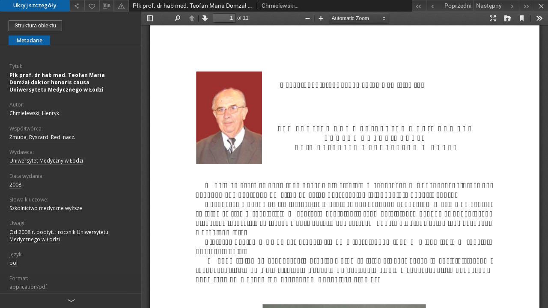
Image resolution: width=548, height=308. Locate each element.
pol (13, 263)
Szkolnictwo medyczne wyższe (45, 208)
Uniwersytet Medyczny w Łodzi (46, 160)
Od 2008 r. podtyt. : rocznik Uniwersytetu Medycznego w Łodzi (58, 235)
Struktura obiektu (35, 25)
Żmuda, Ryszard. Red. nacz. (42, 137)
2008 (15, 184)
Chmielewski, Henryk (34, 113)
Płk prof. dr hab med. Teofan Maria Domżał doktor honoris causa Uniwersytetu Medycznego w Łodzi (57, 82)
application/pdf (28, 286)
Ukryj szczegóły (35, 5)
